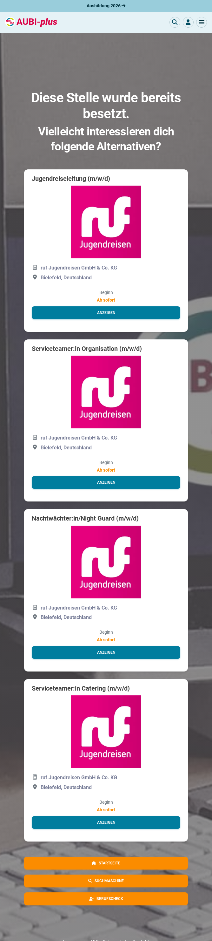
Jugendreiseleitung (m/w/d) (71, 178)
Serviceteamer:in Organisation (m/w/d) (87, 348)
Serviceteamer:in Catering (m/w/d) (81, 688)
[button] (201, 22)
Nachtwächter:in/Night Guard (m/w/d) (85, 518)
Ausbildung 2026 (106, 5)
